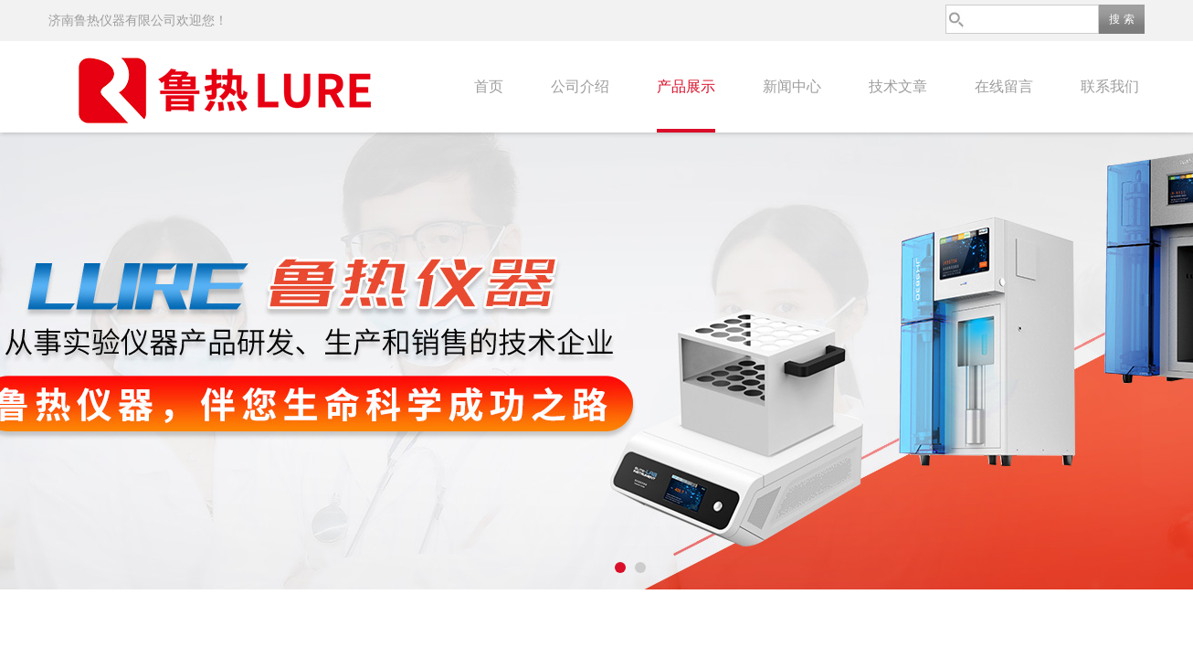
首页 (488, 86)
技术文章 (898, 86)
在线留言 (1004, 86)
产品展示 (686, 86)
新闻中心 (792, 86)
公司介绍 (580, 86)
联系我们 (1110, 86)
